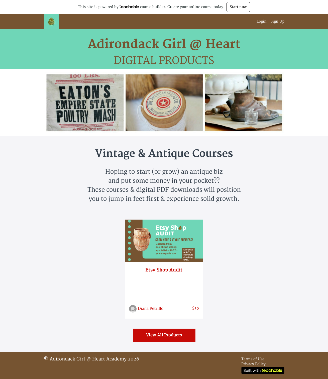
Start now (238, 7)
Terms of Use (252, 359)
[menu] (268, 21)
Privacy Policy (253, 364)
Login (262, 21)
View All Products (164, 335)
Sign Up (277, 21)
